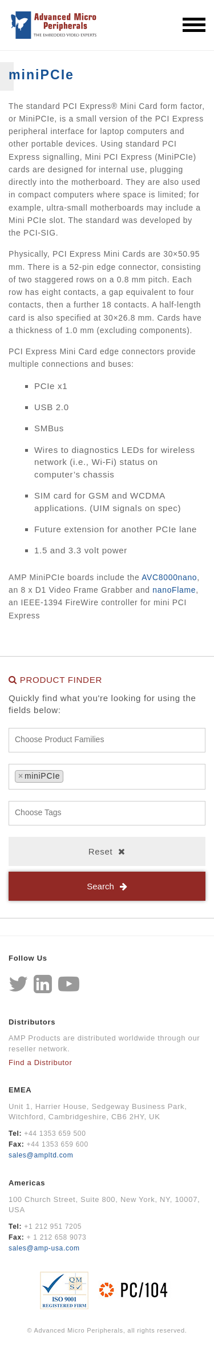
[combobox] (107, 740)
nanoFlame (174, 589)
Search (100, 886)
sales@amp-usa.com (44, 1248)
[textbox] (110, 740)
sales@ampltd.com (41, 1155)
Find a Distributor (40, 1062)
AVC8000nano (169, 577)
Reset (100, 851)
